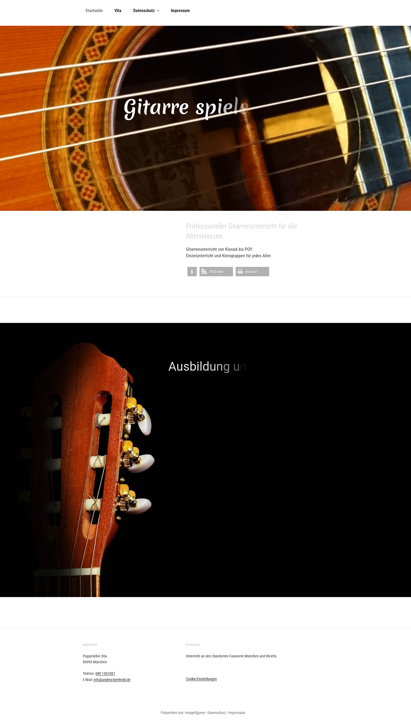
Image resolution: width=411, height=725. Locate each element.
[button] (192, 271)
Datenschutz (146, 10)
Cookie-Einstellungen (201, 679)
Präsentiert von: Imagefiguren (183, 713)
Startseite (94, 10)
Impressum (180, 10)
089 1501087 (105, 673)
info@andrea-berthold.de (112, 680)
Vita (117, 10)
